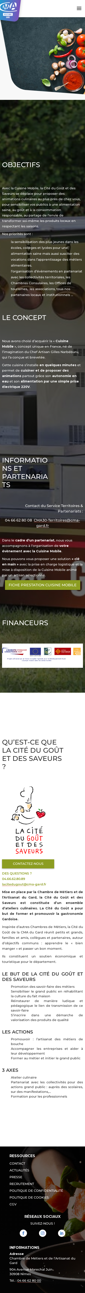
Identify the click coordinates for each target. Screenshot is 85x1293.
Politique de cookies (29, 1197)
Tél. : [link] (25, 1281)
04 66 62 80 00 (29, 1281)
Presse (16, 1177)
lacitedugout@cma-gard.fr (24, 884)
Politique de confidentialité (36, 1191)
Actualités (19, 1170)
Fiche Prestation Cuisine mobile (43, 585)
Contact (17, 1164)
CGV (13, 1204)
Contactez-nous (28, 864)
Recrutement (22, 1184)
